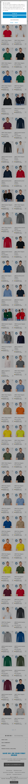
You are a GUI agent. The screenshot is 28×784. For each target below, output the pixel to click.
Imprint (16, 22)
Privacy (11, 22)
